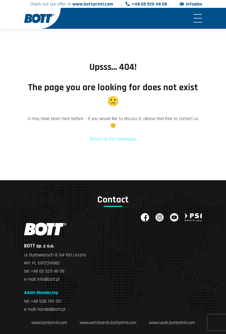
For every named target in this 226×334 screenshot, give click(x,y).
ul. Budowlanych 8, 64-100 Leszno (55, 255)
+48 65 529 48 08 (149, 4)
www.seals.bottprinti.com (172, 323)
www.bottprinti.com (49, 323)
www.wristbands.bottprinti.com (108, 323)
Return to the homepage (113, 139)
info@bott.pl (198, 4)
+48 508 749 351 (46, 301)
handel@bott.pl (51, 309)
